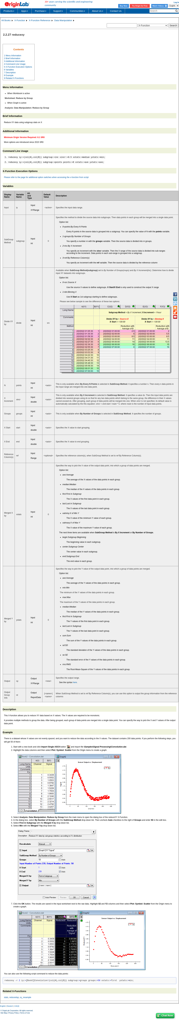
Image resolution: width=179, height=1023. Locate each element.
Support (58, 11)
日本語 (16, 1006)
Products (8, 11)
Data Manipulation (63, 20)
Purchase (40, 11)
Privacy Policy (13, 1013)
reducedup (14, 997)
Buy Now (123, 6)
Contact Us (115, 11)
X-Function (19, 20)
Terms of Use (25, 1013)
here (75, 682)
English (2, 1006)
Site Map (3, 1013)
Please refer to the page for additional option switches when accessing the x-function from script (46, 177)
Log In (176, 2)
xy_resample (25, 997)
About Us (97, 11)
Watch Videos (159, 6)
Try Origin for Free (140, 6)
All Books (6, 20)
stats (6, 997)
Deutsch (10, 1006)
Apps (24, 11)
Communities (77, 11)
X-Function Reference (40, 20)
